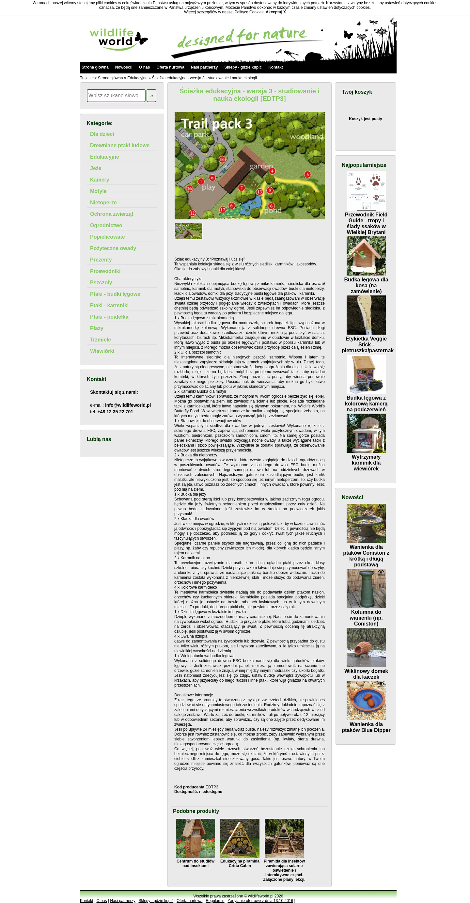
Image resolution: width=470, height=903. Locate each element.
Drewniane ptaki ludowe (119, 145)
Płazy (96, 328)
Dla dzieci (102, 134)
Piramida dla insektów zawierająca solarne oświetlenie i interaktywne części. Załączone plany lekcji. (284, 868)
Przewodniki (105, 271)
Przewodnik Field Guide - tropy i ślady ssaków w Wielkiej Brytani (366, 220)
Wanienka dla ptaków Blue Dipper (366, 724)
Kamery (99, 179)
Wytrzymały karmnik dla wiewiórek (366, 459)
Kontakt (275, 67)
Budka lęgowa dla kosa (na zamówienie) (366, 282)
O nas (144, 67)
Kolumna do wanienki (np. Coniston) (366, 614)
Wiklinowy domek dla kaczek (366, 671)
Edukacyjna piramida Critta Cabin (239, 861)
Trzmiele (100, 339)
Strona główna (95, 67)
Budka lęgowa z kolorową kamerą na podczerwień (366, 400)
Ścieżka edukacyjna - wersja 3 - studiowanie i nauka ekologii (204, 78)
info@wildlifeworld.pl (128, 405)
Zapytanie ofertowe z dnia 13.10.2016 (260, 900)
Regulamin (215, 900)
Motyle (98, 191)
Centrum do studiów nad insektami (195, 861)
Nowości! (124, 67)
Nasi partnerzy (204, 67)
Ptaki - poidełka (109, 317)
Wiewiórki (102, 351)
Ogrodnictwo (106, 225)
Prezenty (101, 259)
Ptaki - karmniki (109, 305)
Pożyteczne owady (113, 248)
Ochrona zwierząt (111, 214)
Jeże (96, 168)
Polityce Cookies (249, 12)
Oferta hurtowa (170, 67)
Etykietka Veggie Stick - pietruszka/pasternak (368, 341)
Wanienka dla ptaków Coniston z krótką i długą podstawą (366, 552)
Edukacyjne (137, 78)
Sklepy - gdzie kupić (243, 67)
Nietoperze (103, 202)
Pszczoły (101, 282)
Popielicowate (107, 237)
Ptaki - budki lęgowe (115, 294)
